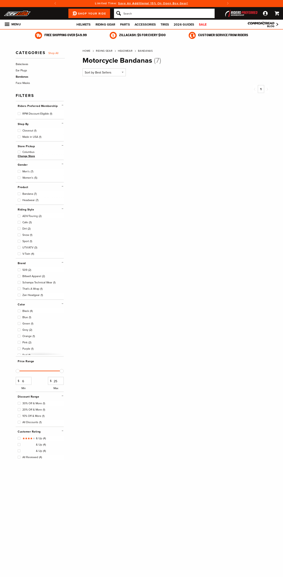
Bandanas (145, 51)
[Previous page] (255, 89)
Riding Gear (105, 24)
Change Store (26, 156)
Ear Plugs (21, 70)
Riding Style (26, 210)
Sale (203, 24)
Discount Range (28, 397)
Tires (165, 24)
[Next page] (267, 89)
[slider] (18, 371)
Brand (22, 263)
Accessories (145, 24)
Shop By (23, 124)
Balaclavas (22, 64)
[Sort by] (104, 72)
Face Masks (23, 83)
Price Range (26, 361)
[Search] (164, 13)
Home (86, 51)
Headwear (125, 51)
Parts (125, 24)
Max (56, 383)
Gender (23, 165)
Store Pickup (26, 146)
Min (23, 383)
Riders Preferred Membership (38, 106)
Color (21, 304)
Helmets (83, 24)
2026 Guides (184, 24)
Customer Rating (29, 432)
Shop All (53, 53)
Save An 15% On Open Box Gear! (153, 3)
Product (23, 187)
